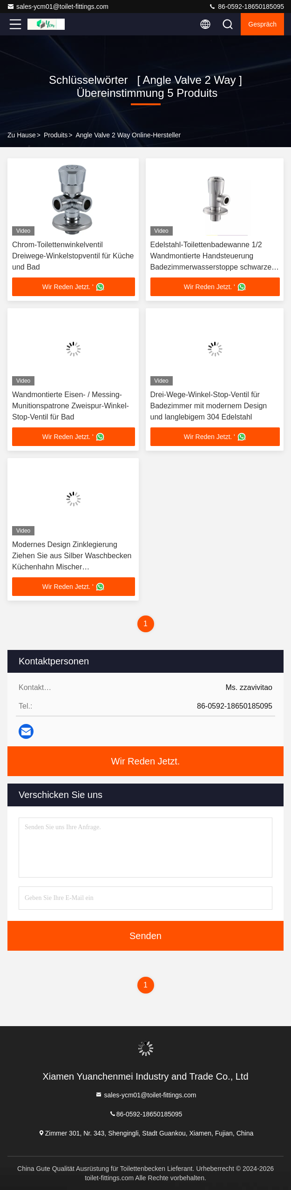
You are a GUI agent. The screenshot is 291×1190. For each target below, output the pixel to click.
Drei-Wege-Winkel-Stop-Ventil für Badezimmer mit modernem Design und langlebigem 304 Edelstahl (208, 406)
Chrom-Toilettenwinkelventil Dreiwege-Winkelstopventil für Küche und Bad (73, 256)
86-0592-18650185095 (246, 6)
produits (56, 135)
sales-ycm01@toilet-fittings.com (57, 6)
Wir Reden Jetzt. (145, 761)
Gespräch (262, 24)
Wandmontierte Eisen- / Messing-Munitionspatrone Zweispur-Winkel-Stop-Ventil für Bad (70, 406)
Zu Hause (21, 135)
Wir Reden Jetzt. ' (73, 286)
